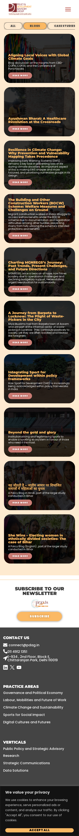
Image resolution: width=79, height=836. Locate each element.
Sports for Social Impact (24, 714)
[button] (68, 9)
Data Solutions (15, 770)
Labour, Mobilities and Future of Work (34, 700)
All (13, 26)
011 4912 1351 (17, 651)
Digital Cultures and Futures (27, 722)
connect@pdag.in (24, 645)
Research (11, 755)
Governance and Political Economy (33, 692)
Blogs (35, 26)
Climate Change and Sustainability (33, 707)
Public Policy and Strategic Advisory (33, 748)
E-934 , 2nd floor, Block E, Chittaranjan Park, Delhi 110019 (32, 658)
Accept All (39, 830)
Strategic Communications (26, 763)
